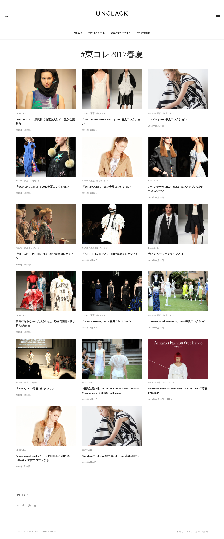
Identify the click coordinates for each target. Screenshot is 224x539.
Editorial (96, 33)
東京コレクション (99, 113)
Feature (143, 33)
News (78, 33)
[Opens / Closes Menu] (218, 13)
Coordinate (120, 33)
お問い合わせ (201, 531)
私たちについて (184, 531)
